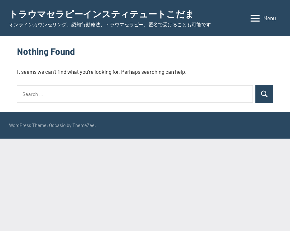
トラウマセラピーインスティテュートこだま (101, 13)
